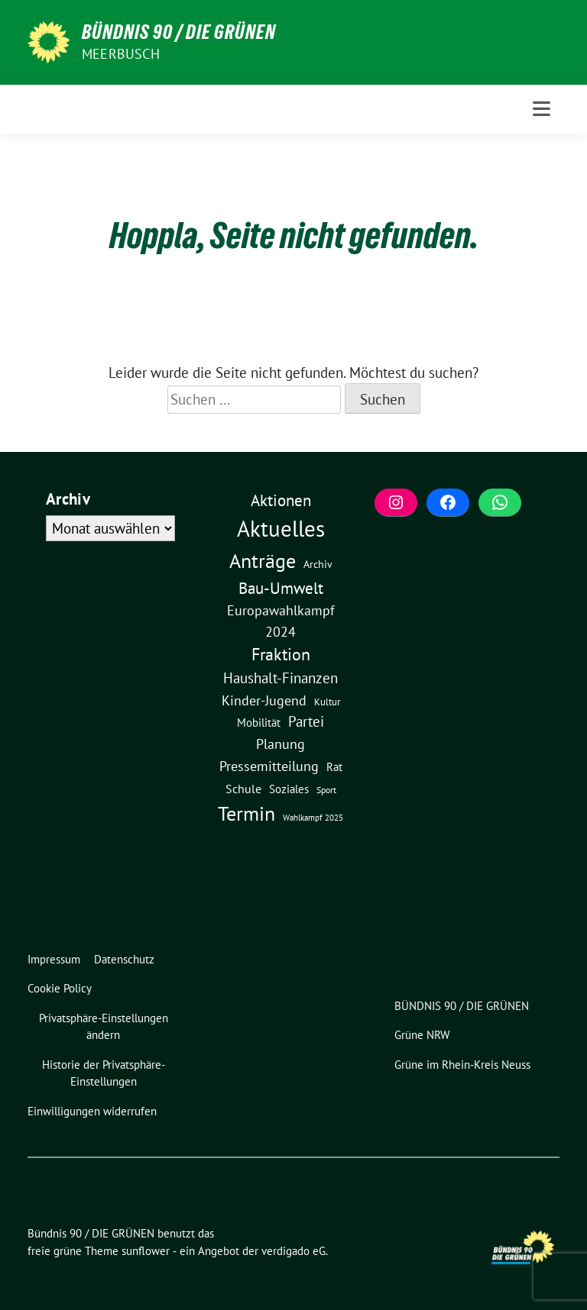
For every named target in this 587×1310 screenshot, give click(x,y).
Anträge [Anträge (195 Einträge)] (262, 560)
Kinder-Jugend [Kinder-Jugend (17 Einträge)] (264, 700)
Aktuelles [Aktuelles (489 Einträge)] (281, 528)
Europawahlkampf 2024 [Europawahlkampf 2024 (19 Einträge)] (281, 620)
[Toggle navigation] (541, 108)
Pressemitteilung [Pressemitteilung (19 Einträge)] (269, 766)
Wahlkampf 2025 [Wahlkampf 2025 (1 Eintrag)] (313, 817)
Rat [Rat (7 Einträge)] (334, 766)
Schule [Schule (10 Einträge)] (243, 788)
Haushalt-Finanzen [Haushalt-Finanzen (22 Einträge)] (280, 678)
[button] (106, 1027)
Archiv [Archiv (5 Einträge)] (317, 564)
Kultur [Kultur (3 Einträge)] (327, 701)
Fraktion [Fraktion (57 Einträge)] (280, 654)
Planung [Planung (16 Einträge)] (280, 744)
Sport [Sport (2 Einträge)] (326, 789)
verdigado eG (293, 1251)
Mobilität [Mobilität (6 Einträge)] (259, 722)
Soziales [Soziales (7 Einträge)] (289, 788)
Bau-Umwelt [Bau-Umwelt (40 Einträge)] (280, 588)
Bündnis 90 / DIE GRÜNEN (179, 32)
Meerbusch (121, 54)
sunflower (146, 1251)
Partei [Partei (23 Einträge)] (306, 721)
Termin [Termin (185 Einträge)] (246, 813)
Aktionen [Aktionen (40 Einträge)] (281, 500)
